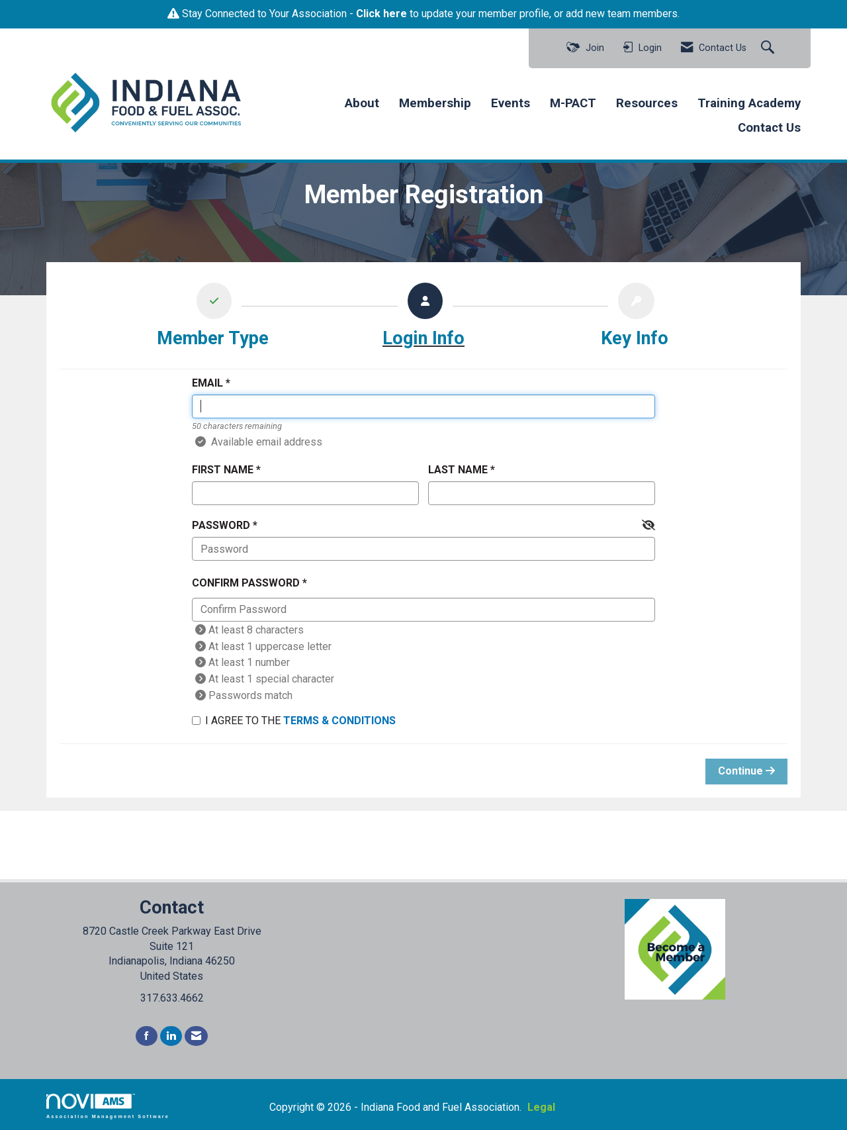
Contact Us (769, 127)
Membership (435, 103)
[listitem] (212, 319)
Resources (647, 103)
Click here (381, 13)
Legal (541, 1107)
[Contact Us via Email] (196, 1036)
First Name (222, 469)
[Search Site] (769, 48)
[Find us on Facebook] (146, 1036)
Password (221, 525)
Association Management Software (107, 1106)
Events (510, 103)
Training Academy (749, 103)
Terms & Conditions (339, 720)
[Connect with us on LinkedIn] (171, 1036)
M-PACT (573, 103)
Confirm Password (246, 583)
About (362, 103)
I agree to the (294, 720)
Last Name (458, 469)
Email (207, 383)
